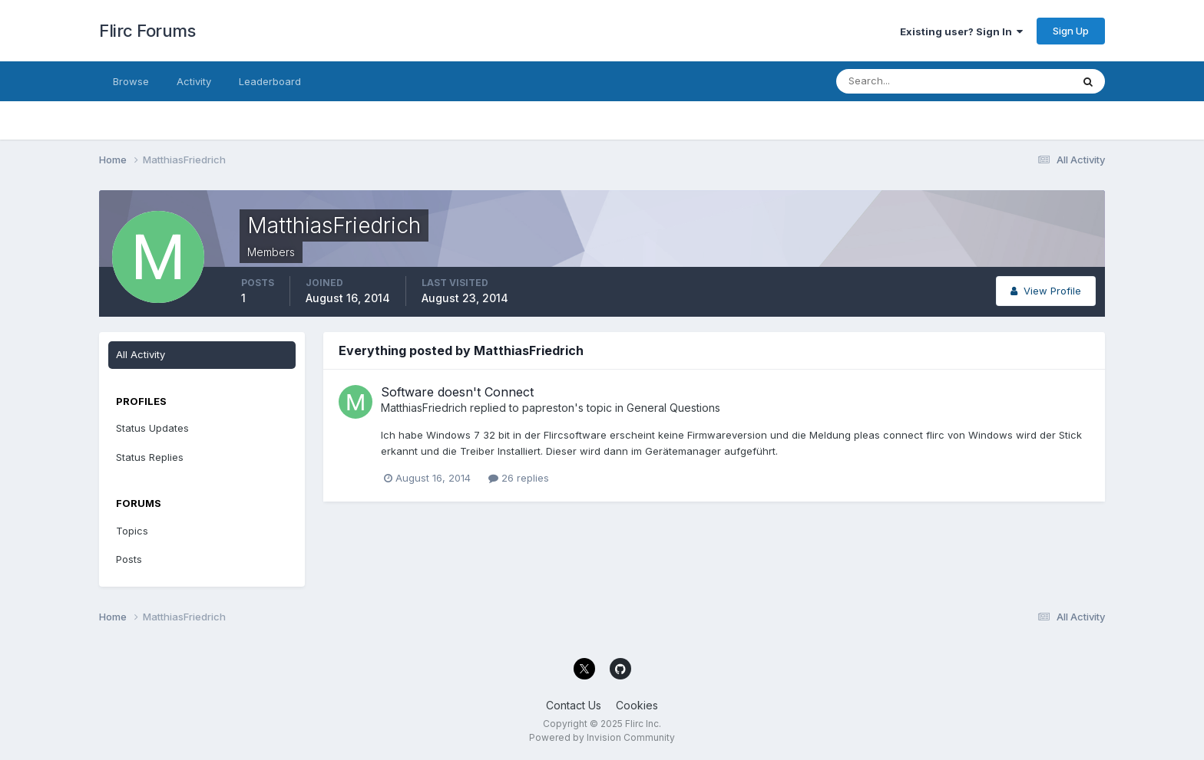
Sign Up (1071, 31)
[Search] (903, 81)
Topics (132, 531)
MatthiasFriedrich (424, 407)
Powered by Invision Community (602, 737)
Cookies (637, 705)
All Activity (140, 354)
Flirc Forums (147, 31)
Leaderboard (270, 81)
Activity (194, 81)
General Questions (673, 407)
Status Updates (152, 428)
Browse (131, 81)
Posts (129, 559)
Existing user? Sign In (961, 31)
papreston (548, 407)
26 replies (518, 478)
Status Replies (150, 457)
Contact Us (573, 705)
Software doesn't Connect (457, 392)
